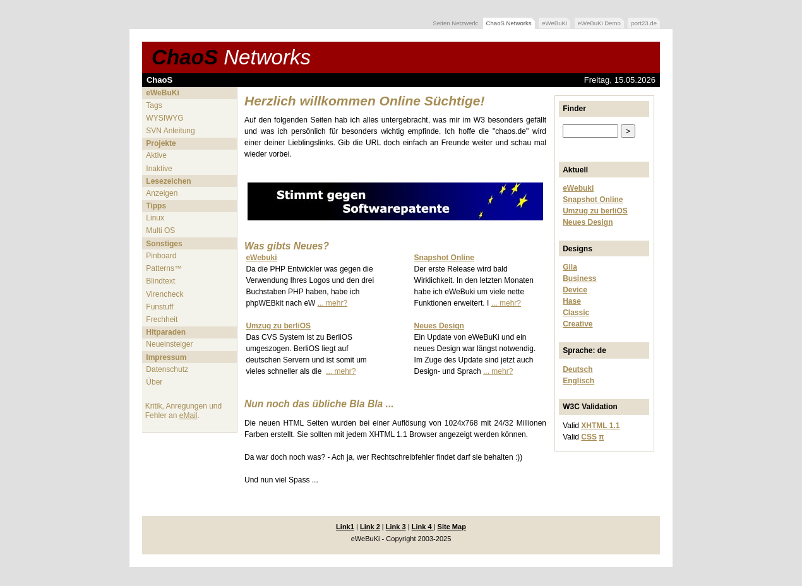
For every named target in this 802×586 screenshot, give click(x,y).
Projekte (161, 143)
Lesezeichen (168, 181)
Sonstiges (164, 243)
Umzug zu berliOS (595, 210)
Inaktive (159, 168)
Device (575, 289)
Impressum (166, 357)
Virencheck (164, 294)
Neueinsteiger (169, 344)
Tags (154, 105)
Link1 (345, 526)
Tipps (156, 205)
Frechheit (161, 319)
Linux (155, 217)
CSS (589, 437)
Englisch (578, 380)
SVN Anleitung (170, 130)
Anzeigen (161, 193)
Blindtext (160, 281)
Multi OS (160, 230)
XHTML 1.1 (600, 425)
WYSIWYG (164, 118)
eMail (188, 415)
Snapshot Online (593, 199)
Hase (572, 301)
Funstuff (159, 306)
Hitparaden (166, 332)
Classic (576, 312)
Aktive (156, 155)
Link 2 (370, 526)
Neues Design (588, 222)
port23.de (644, 23)
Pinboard (161, 255)
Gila (570, 267)
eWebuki (578, 188)
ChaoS (231, 57)
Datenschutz (167, 369)
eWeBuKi (554, 23)
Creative (577, 324)
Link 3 (396, 526)
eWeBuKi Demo (599, 23)
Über (154, 382)
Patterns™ (164, 268)
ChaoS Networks (509, 23)
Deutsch (577, 369)
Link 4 (423, 526)
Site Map (452, 526)
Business (579, 278)
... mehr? (332, 303)
